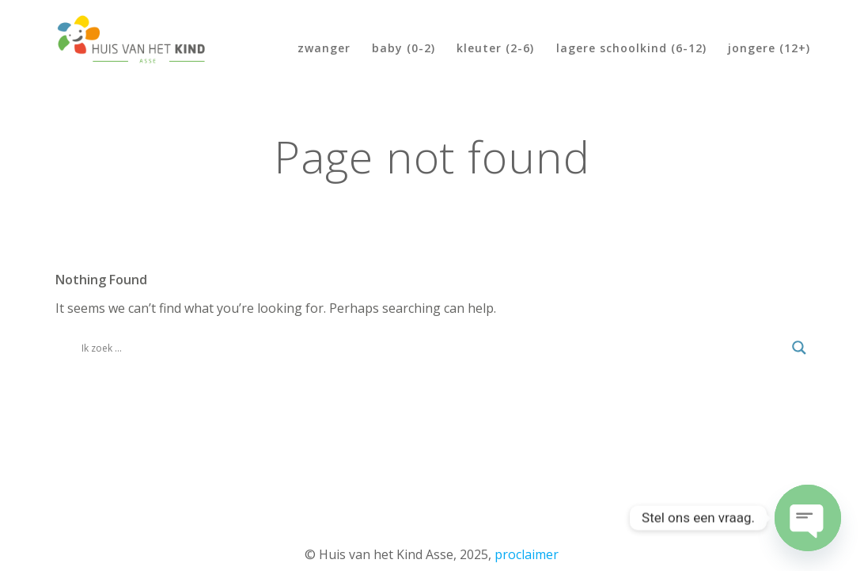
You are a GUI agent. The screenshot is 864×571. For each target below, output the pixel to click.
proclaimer (527, 554)
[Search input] (433, 348)
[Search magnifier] (799, 348)
